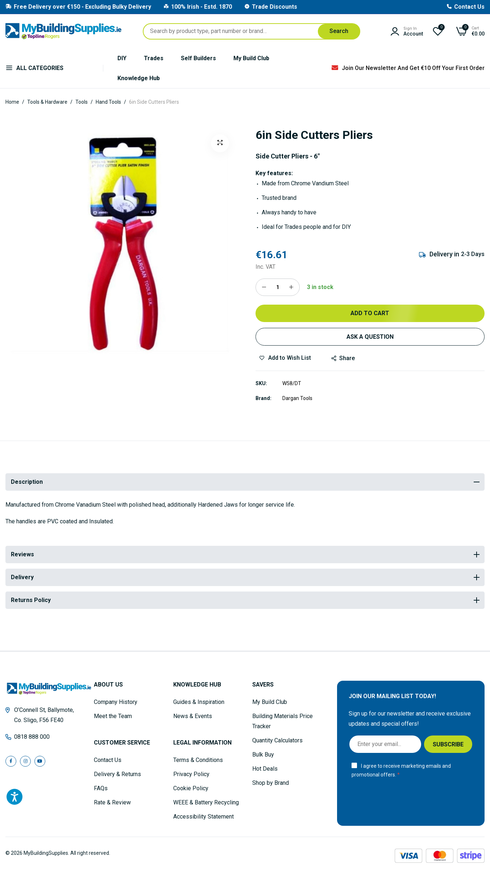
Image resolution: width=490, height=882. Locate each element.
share (343, 358)
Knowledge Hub (138, 78)
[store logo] (63, 31)
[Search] (339, 31)
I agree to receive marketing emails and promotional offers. (401, 770)
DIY (121, 58)
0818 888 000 (32, 736)
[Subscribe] (448, 744)
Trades (153, 58)
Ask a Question (370, 336)
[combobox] (252, 31)
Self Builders (198, 58)
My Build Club (251, 58)
